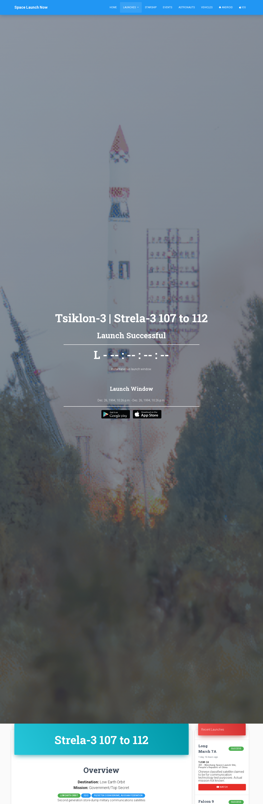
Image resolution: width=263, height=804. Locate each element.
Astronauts (187, 7)
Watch (222, 787)
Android (226, 7)
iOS (242, 7)
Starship (151, 7)
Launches (129, 7)
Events (167, 7)
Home (113, 7)
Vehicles (207, 7)
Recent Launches (212, 729)
